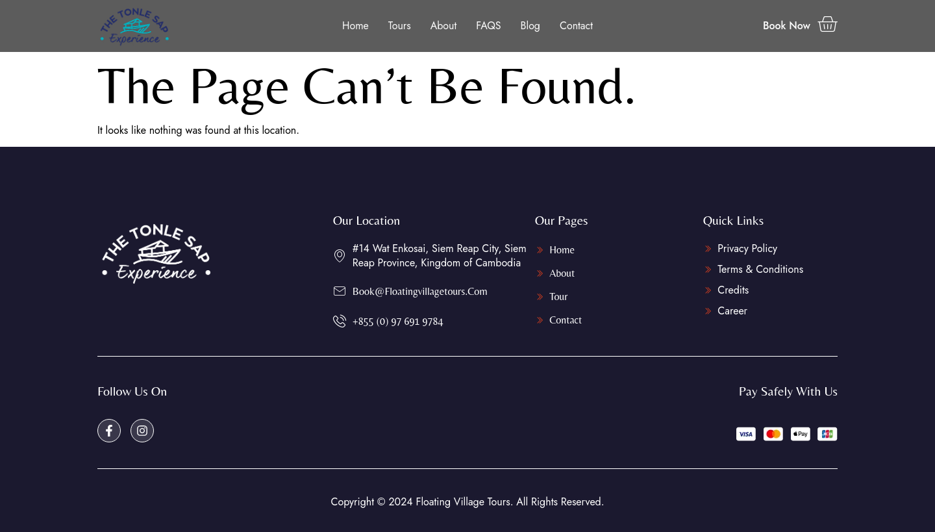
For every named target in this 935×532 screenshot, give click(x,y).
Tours (399, 25)
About (443, 25)
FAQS (488, 25)
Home (355, 25)
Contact (576, 25)
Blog (530, 25)
